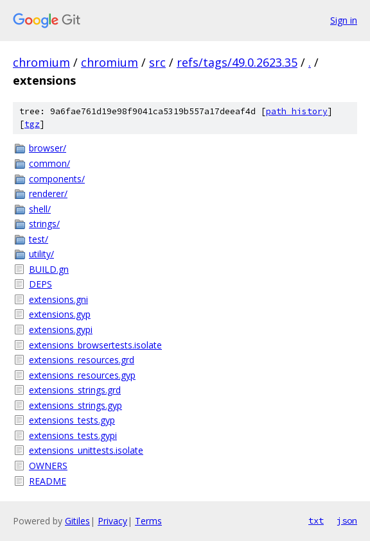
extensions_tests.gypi (73, 435)
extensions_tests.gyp (72, 420)
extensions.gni (58, 299)
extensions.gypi (60, 329)
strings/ (44, 224)
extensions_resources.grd (81, 360)
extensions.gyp (60, 314)
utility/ (41, 254)
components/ (57, 179)
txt (316, 520)
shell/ (40, 209)
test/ (38, 239)
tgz (32, 124)
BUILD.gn (49, 269)
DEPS (40, 284)
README (47, 481)
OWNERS (48, 465)
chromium (41, 62)
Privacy (112, 521)
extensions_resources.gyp (82, 375)
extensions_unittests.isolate (86, 450)
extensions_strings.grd (75, 390)
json (347, 520)
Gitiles (77, 521)
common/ (49, 163)
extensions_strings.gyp (75, 405)
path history (297, 111)
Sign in (343, 20)
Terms (148, 521)
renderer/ (48, 193)
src (157, 62)
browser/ (47, 148)
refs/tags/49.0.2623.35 (237, 62)
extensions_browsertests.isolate (95, 345)
